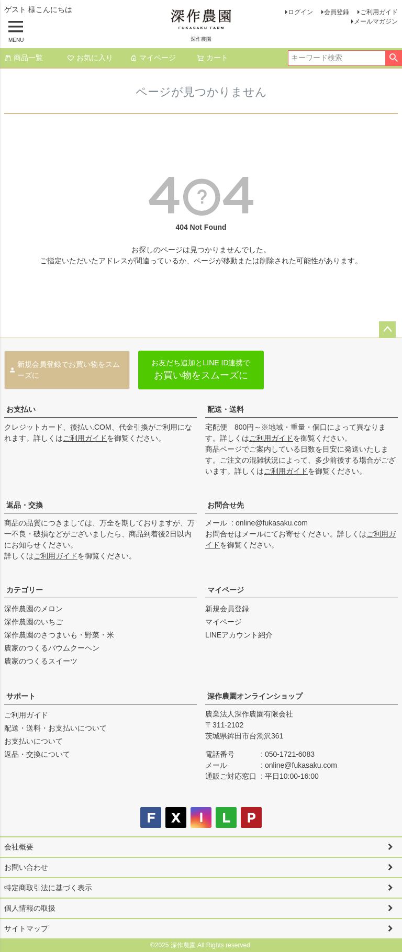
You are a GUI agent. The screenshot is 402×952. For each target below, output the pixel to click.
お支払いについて (33, 741)
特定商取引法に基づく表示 (48, 887)
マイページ (153, 57)
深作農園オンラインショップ (255, 696)
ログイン (300, 12)
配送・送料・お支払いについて (55, 728)
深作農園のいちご (33, 622)
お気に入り (90, 57)
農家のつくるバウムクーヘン (51, 648)
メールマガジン (376, 21)
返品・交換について (37, 754)
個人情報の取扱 (29, 908)
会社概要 (19, 847)
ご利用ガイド (379, 12)
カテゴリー (24, 590)
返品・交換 (24, 505)
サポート (21, 696)
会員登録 (336, 12)
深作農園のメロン (33, 608)
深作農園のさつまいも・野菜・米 (59, 635)
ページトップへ (387, 329)
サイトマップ (26, 928)
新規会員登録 (227, 608)
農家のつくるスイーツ (40, 661)
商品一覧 (23, 57)
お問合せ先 (225, 505)
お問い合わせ (26, 867)
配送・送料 (225, 409)
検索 (393, 58)
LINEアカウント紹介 (239, 635)
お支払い (21, 409)
